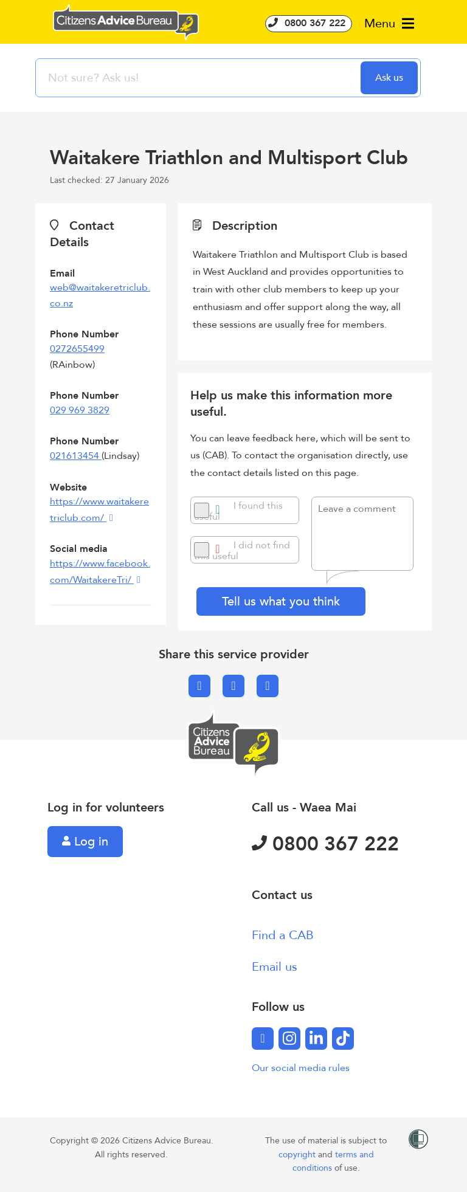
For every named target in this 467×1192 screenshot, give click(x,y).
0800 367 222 (308, 23)
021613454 (76, 456)
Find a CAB (283, 935)
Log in (85, 841)
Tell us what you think (281, 601)
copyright (298, 1154)
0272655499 (77, 349)
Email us (274, 967)
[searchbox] (199, 77)
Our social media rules (301, 1068)
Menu (389, 23)
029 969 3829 (79, 410)
